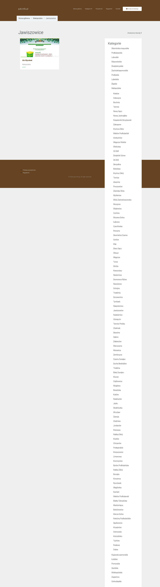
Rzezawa (116, 430)
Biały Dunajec (118, 372)
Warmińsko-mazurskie (120, 48)
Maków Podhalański (121, 133)
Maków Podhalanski (121, 496)
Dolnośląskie (116, 581)
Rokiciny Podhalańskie (122, 518)
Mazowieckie (117, 62)
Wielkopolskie (117, 573)
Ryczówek (117, 483)
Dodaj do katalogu (132, 9)
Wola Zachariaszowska (122, 200)
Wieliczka (117, 147)
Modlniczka (117, 408)
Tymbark (116, 302)
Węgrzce (116, 257)
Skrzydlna (117, 164)
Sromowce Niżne (120, 279)
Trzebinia (116, 293)
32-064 (116, 151)
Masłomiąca (118, 505)
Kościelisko (117, 536)
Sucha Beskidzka (119, 364)
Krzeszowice (118, 452)
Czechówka (117, 226)
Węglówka (117, 488)
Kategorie (88, 9)
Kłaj (114, 244)
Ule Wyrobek (27, 60)
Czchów (116, 213)
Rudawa (116, 545)
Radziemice (117, 315)
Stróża (115, 266)
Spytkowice (117, 523)
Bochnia (116, 102)
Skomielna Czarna (120, 235)
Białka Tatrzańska (120, 501)
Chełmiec (117, 421)
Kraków (116, 94)
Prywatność (99, 9)
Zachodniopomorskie (120, 71)
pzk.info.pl (23, 9)
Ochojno (116, 288)
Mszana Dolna (118, 217)
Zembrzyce (117, 355)
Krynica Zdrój (118, 173)
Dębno (115, 337)
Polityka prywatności (29, 170)
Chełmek (116, 328)
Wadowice (117, 209)
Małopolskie (38, 18)
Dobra (115, 549)
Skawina (116, 333)
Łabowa (116, 222)
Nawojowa (117, 284)
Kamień (116, 492)
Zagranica (115, 577)
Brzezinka (117, 390)
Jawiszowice (118, 310)
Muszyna (116, 204)
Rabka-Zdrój (118, 434)
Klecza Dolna (118, 514)
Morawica (117, 350)
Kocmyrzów (118, 461)
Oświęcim (117, 319)
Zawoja (116, 417)
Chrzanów (117, 443)
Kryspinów (117, 527)
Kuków (116, 395)
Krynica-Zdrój (118, 129)
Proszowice (117, 186)
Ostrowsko (117, 532)
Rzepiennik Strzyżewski (122, 120)
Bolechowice (118, 510)
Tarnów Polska (119, 324)
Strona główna (77, 9)
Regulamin (109, 9)
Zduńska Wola (118, 191)
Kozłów (116, 439)
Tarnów (116, 107)
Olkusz (116, 253)
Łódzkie (115, 559)
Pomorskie (116, 564)
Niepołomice (118, 306)
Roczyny (116, 231)
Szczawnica (118, 297)
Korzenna (117, 479)
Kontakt (118, 9)
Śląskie (114, 84)
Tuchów (116, 541)
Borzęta (116, 474)
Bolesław (116, 169)
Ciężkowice (117, 381)
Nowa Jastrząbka (120, 116)
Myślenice (117, 195)
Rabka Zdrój (118, 470)
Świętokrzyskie (117, 66)
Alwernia (116, 182)
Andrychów (117, 138)
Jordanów (117, 426)
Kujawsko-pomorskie (120, 555)
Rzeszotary (117, 271)
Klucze (116, 377)
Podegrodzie (118, 448)
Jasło (115, 403)
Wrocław (116, 412)
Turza (115, 262)
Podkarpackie (117, 53)
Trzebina (116, 368)
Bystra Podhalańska (121, 465)
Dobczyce (117, 98)
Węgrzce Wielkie (119, 142)
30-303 (116, 160)
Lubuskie (115, 57)
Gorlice (116, 240)
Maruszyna (117, 346)
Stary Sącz (117, 248)
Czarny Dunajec (119, 359)
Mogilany (116, 386)
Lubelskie (115, 79)
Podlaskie (115, 75)
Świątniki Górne (119, 155)
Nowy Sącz (117, 111)
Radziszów (117, 399)
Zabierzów (117, 341)
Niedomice (117, 275)
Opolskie (115, 568)
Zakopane (117, 125)
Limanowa (117, 457)
